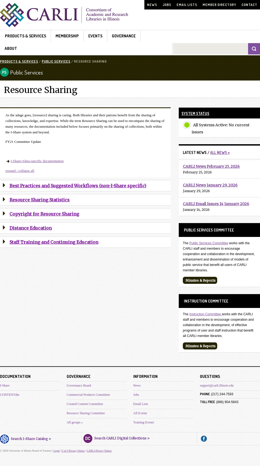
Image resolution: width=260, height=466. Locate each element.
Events (95, 35)
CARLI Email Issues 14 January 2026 (216, 203)
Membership (67, 35)
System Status (195, 113)
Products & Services (25, 35)
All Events (140, 413)
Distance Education (30, 228)
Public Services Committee (208, 243)
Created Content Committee (85, 404)
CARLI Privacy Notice (99, 450)
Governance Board (79, 385)
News (152, 5)
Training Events (143, 422)
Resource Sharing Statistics (39, 200)
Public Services (56, 61)
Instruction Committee (205, 314)
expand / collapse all (19, 171)
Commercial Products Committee (88, 395)
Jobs (166, 5)
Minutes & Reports (201, 280)
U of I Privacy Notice (73, 450)
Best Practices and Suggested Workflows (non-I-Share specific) (77, 185)
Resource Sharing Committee (86, 413)
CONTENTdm (9, 395)
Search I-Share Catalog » (25, 438)
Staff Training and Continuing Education (53, 242)
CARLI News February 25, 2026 (211, 166)
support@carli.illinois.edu (217, 385)
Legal (56, 450)
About (11, 48)
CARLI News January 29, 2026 (210, 185)
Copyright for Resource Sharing (44, 214)
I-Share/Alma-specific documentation (37, 161)
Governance (124, 35)
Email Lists (187, 5)
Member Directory (219, 5)
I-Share (4, 385)
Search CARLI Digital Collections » (116, 437)
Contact (249, 5)
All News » (220, 152)
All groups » (75, 422)
